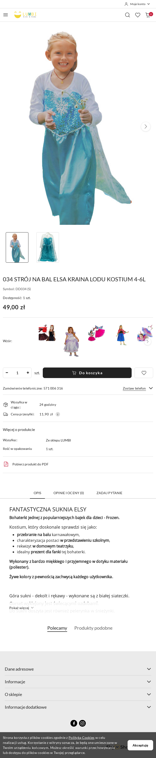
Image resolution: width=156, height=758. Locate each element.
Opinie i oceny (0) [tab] (69, 493)
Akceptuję (140, 745)
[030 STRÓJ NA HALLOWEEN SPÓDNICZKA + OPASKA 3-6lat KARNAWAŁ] (47, 332)
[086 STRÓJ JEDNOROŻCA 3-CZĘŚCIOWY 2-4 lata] (96, 332)
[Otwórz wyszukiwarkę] (127, 14)
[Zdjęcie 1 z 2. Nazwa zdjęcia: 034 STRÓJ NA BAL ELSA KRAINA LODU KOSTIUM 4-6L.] (17, 247)
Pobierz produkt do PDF (25, 464)
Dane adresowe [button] (78, 669)
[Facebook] (73, 723)
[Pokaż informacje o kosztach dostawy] (57, 414)
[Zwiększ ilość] (27, 373)
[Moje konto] (137, 4)
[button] (146, 127)
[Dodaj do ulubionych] (143, 373)
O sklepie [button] (78, 694)
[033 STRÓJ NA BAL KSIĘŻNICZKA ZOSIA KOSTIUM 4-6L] (71, 340)
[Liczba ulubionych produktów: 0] (137, 14)
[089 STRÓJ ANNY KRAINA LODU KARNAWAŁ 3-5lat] (121, 334)
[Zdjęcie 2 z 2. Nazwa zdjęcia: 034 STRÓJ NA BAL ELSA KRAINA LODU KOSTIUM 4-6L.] (47, 247)
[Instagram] (82, 723)
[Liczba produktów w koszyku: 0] (147, 14)
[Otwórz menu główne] (5, 14)
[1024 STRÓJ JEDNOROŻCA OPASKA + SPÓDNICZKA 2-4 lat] (145, 332)
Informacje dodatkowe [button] (78, 707)
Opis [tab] (37, 493)
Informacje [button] (78, 681)
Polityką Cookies (81, 737)
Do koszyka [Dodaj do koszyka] (87, 372)
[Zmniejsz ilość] (6, 373)
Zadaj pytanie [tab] (110, 493)
